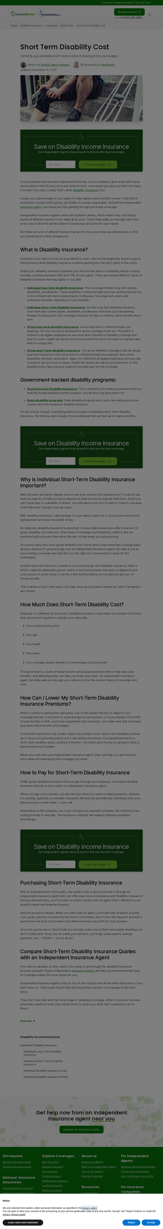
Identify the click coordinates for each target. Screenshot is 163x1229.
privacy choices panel (14, 1214)
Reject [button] (131, 1222)
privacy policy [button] (89, 1208)
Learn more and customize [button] (23, 1222)
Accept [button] (151, 1222)
